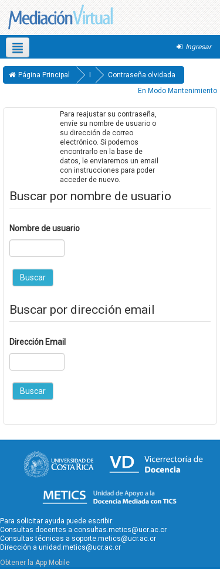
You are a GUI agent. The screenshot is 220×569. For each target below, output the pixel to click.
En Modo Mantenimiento (177, 91)
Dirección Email (37, 342)
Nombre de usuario (44, 228)
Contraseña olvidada (141, 75)
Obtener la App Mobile (35, 562)
